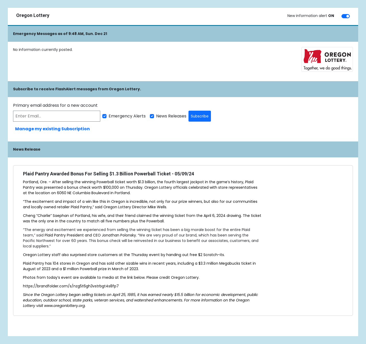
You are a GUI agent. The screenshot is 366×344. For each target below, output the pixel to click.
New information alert (310, 15)
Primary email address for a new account (55, 105)
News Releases (171, 116)
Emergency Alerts (127, 116)
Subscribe (200, 116)
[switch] (345, 16)
